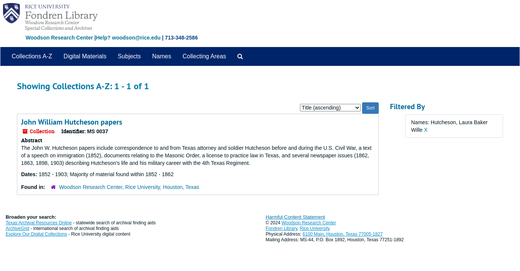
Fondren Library (281, 228)
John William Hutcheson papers (71, 122)
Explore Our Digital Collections (36, 234)
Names (161, 56)
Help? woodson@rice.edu (128, 38)
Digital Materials (85, 56)
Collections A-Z (32, 56)
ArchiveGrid (17, 228)
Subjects (129, 56)
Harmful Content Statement (295, 217)
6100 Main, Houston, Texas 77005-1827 (343, 234)
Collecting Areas (204, 56)
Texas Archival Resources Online (39, 222)
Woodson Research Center (59, 38)
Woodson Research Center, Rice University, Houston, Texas (129, 187)
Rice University (315, 228)
